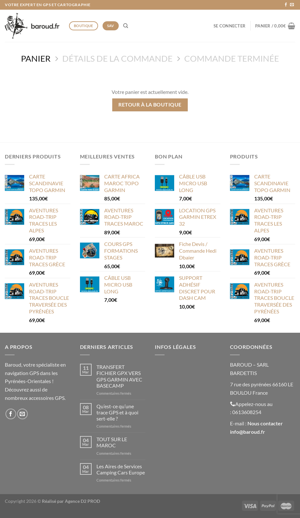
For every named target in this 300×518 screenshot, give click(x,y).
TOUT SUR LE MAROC (111, 442)
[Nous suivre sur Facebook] (286, 5)
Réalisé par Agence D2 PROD (71, 501)
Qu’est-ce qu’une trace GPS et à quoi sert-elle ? (117, 412)
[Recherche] (125, 26)
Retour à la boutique (149, 104)
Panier (36, 58)
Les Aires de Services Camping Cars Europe (120, 469)
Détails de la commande (117, 58)
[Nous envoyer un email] (292, 5)
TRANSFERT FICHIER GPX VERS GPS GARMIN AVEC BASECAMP (119, 376)
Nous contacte (264, 423)
